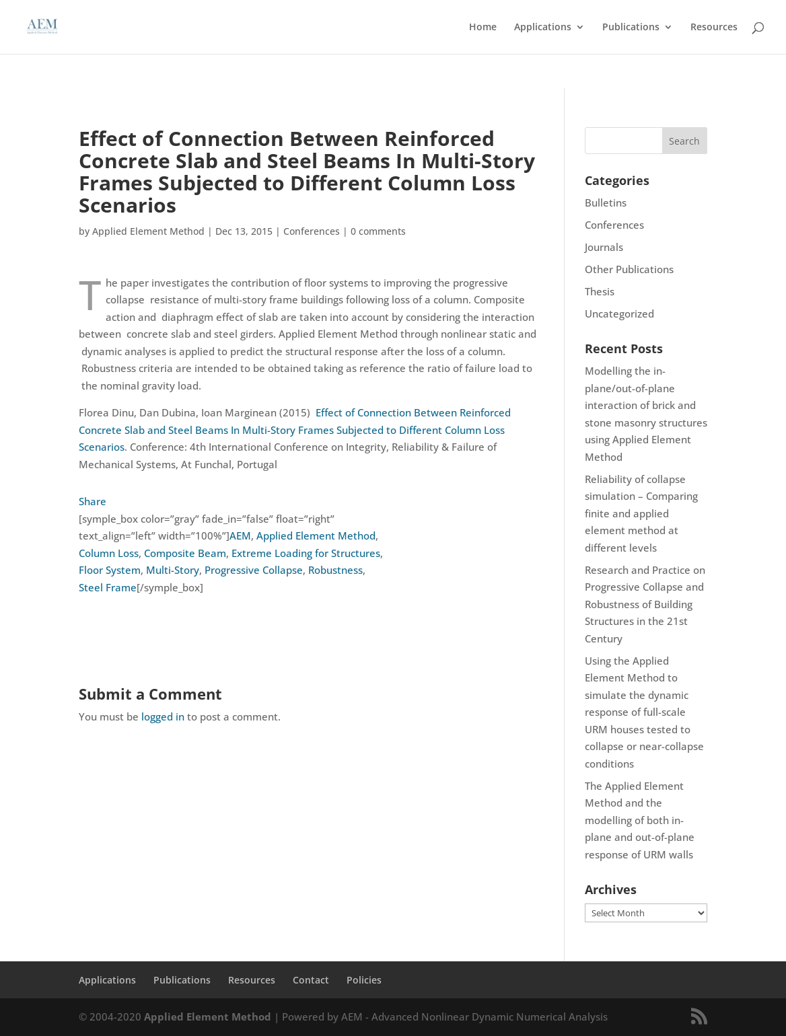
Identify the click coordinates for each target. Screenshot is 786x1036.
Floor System (110, 570)
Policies (364, 979)
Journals (604, 247)
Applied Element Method (148, 231)
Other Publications (629, 269)
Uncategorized (619, 313)
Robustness (335, 570)
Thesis (599, 291)
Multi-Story (172, 570)
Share (92, 501)
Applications (542, 27)
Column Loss (109, 553)
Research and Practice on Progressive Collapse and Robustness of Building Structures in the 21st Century (645, 604)
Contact (311, 979)
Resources (714, 27)
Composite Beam (185, 553)
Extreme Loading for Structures (305, 553)
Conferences (311, 231)
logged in (162, 716)
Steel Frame (108, 587)
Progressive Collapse (254, 570)
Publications (630, 27)
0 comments (378, 231)
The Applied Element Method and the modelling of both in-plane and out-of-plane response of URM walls (639, 820)
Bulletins (606, 202)
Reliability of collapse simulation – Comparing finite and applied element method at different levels (641, 513)
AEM (240, 535)
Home (483, 27)
